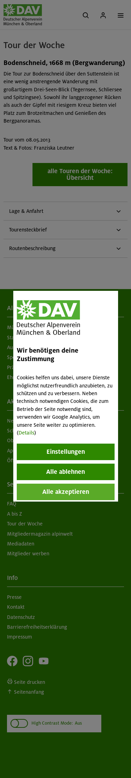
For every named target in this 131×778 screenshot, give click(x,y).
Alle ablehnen (65, 472)
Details (26, 433)
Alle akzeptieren (65, 492)
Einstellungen (65, 452)
